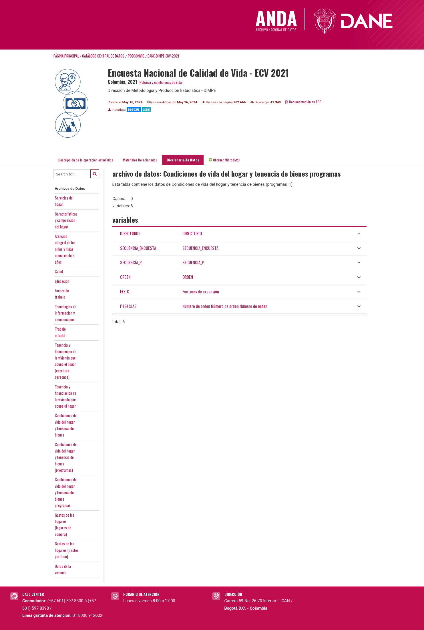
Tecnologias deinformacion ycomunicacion (65, 313)
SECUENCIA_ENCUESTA (138, 248)
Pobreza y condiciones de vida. (161, 82)
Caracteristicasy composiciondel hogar (66, 220)
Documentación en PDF (303, 101)
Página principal (66, 56)
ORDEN (125, 277)
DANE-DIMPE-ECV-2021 (163, 56)
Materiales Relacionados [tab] (140, 159)
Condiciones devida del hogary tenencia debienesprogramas (66, 492)
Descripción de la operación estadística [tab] (85, 159)
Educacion (62, 281)
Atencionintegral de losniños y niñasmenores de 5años (65, 249)
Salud (59, 271)
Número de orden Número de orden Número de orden (224, 306)
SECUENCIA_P (131, 262)
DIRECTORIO (130, 233)
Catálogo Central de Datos (103, 56)
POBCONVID (136, 56)
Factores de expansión (200, 292)
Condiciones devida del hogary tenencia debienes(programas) (66, 457)
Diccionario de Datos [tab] (183, 159)
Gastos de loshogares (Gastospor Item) (67, 550)
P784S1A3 (128, 306)
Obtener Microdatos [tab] (224, 159)
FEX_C (124, 292)
